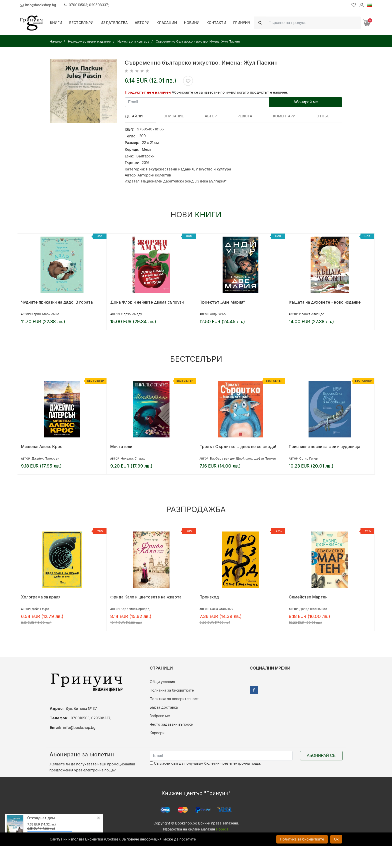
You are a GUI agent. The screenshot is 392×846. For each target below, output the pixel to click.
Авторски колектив (154, 175)
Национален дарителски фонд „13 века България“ (183, 181)
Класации (166, 23)
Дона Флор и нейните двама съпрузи (147, 302)
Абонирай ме (306, 102)
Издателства (114, 23)
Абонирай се (321, 755)
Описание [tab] (162, 116)
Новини (192, 23)
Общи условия (162, 682)
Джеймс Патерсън (45, 458)
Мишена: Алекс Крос (41, 446)
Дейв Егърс (40, 609)
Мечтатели (121, 446)
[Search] (313, 23)
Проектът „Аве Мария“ (222, 302)
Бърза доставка (164, 707)
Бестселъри (81, 23)
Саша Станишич (221, 609)
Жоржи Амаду (131, 314)
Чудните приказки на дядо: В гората (57, 302)
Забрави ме (160, 716)
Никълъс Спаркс (133, 458)
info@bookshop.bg (39, 5)
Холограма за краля (40, 596)
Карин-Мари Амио (45, 314)
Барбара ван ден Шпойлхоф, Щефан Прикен (243, 458)
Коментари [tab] (239, 116)
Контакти (216, 23)
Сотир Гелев (308, 458)
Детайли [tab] (134, 116)
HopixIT (222, 829)
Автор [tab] (188, 116)
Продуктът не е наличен (148, 92)
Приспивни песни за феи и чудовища (324, 446)
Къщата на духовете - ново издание (325, 302)
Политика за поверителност (174, 699)
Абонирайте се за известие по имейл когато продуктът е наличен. (230, 92)
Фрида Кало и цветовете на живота (146, 596)
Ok (336, 839)
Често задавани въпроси (171, 724)
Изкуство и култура (213, 169)
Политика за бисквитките (172, 690)
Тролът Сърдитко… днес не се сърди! (238, 446)
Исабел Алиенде (311, 314)
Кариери (157, 733)
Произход (209, 596)
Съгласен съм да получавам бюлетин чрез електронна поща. (205, 763)
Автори (142, 23)
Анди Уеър (218, 314)
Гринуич (241, 23)
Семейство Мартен (308, 596)
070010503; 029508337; (88, 5)
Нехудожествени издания (170, 169)
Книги (56, 23)
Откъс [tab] (266, 116)
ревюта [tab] (211, 116)
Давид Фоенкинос (313, 609)
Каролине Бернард (135, 609)
